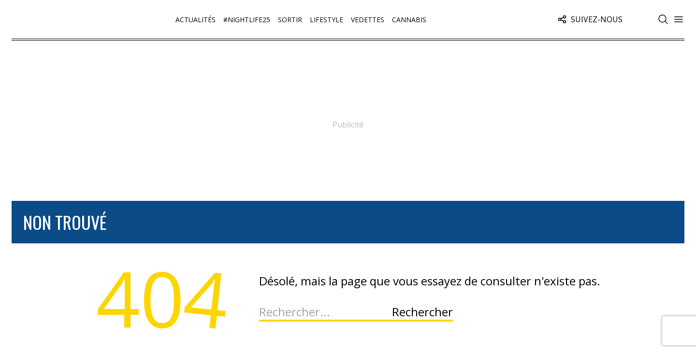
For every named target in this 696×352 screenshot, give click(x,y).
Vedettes (367, 19)
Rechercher (422, 312)
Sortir (290, 19)
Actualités (195, 19)
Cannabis (409, 19)
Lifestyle (326, 19)
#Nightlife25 (246, 19)
